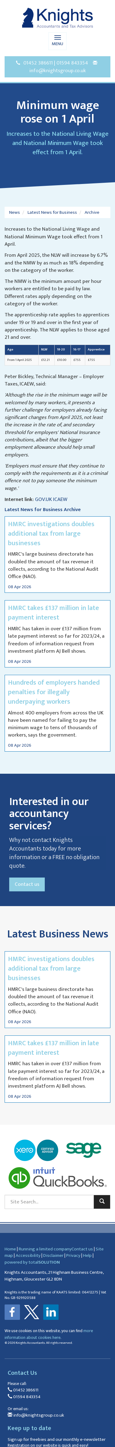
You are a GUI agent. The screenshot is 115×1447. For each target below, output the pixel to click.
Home (10, 1249)
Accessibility (28, 1255)
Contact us (27, 884)
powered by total (32, 1262)
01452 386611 (38, 63)
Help (87, 1255)
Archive (92, 212)
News (14, 212)
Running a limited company (45, 1249)
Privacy (73, 1255)
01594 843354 (72, 63)
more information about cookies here (49, 1334)
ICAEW (60, 499)
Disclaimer (53, 1255)
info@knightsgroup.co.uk (57, 70)
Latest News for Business (52, 212)
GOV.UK (43, 499)
